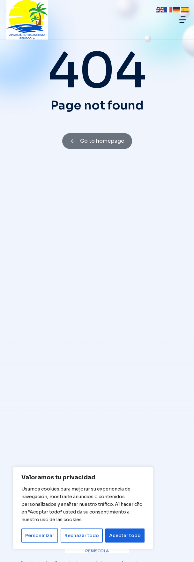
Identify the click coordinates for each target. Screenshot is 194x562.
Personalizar (39, 535)
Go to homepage (97, 141)
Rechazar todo (81, 535)
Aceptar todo (125, 535)
